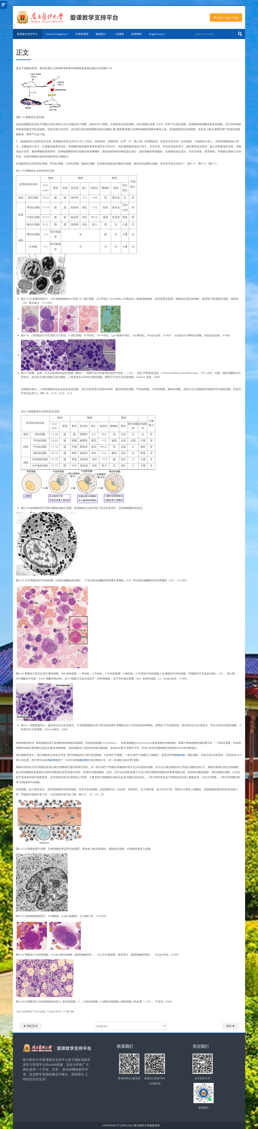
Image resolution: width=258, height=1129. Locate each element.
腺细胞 (181, 755)
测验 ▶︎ (230, 1026)
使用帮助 (136, 34)
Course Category (57, 34)
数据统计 (101, 34)
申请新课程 (81, 34)
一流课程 (118, 34)
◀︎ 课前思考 (30, 1026)
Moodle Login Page (225, 17)
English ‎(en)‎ (157, 34)
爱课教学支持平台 (27, 34)
